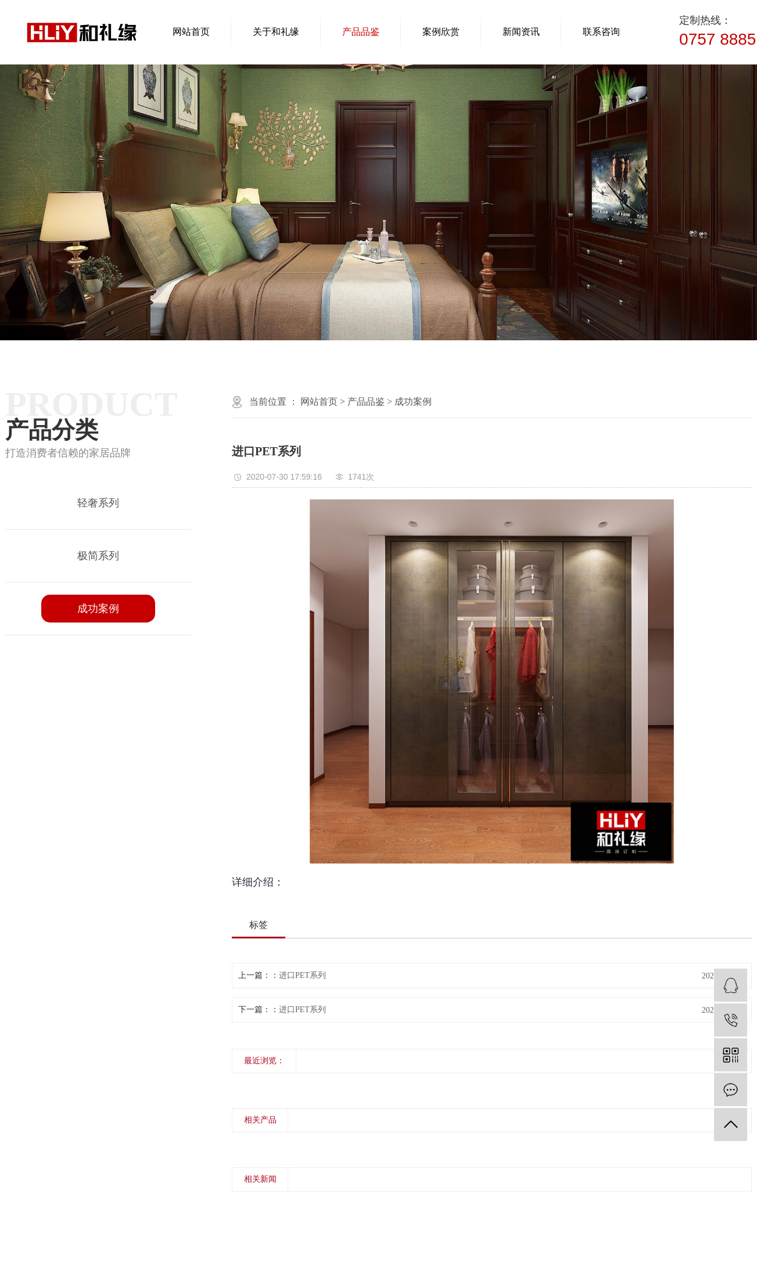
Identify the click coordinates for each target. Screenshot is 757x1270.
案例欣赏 (441, 32)
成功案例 (98, 608)
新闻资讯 (521, 32)
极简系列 (98, 556)
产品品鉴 (360, 32)
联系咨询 (601, 32)
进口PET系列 (302, 975)
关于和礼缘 (276, 32)
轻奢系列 (98, 503)
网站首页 (191, 32)
